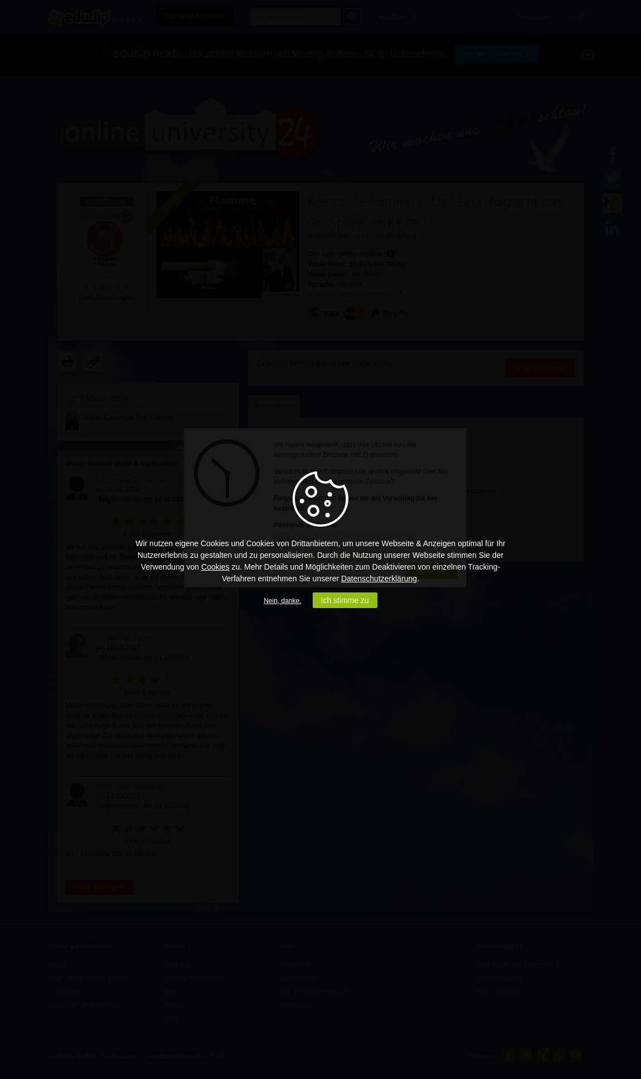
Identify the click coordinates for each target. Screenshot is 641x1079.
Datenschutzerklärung (379, 578)
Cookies (215, 566)
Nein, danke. (282, 601)
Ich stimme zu (345, 600)
